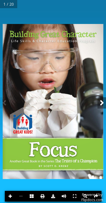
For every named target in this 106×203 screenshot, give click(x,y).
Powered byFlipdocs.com (92, 197)
